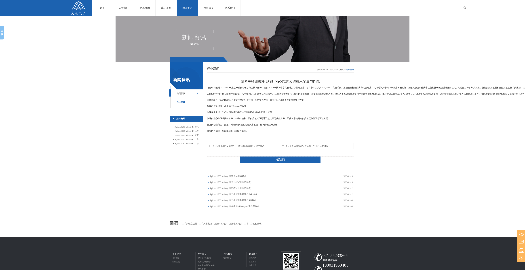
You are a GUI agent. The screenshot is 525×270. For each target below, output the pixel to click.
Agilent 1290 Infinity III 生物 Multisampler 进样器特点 (234, 206)
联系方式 (252, 258)
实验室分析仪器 (204, 258)
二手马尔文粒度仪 (252, 224)
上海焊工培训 (220, 224)
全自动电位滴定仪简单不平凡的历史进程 (308, 146)
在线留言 (252, 262)
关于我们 (176, 254)
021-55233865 (335, 255)
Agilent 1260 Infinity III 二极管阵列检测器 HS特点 (187, 144)
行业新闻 (181, 102)
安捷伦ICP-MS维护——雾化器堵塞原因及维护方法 (240, 146)
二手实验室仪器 (189, 224)
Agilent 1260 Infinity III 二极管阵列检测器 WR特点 (187, 139)
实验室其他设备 (204, 262)
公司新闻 (181, 93)
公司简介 (176, 258)
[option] (262, 39)
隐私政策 (252, 265)
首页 (332, 69)
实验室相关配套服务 (206, 265)
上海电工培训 (235, 224)
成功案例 (227, 254)
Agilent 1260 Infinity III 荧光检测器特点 (187, 127)
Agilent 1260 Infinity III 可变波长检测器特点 (187, 135)
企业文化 (176, 262)
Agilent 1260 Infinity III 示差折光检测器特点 (187, 131)
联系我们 (253, 254)
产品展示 (202, 254)
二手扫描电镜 (205, 224)
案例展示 (227, 258)
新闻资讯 (340, 69)
